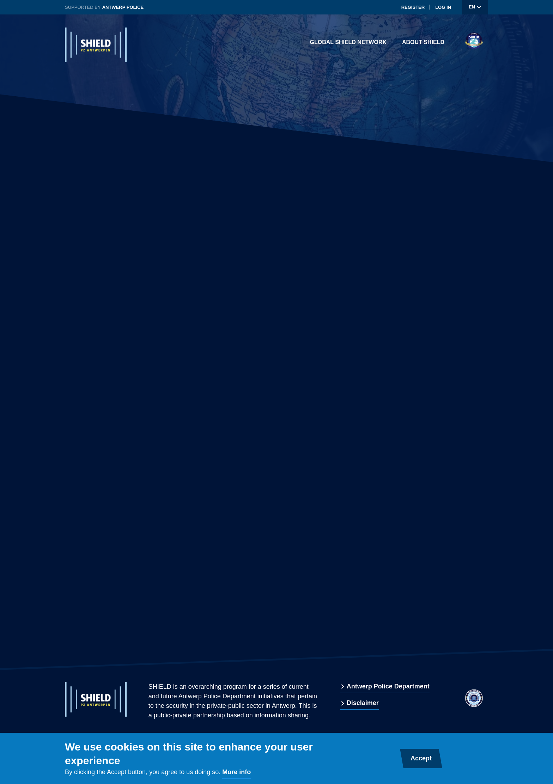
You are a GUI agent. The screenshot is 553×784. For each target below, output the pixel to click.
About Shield (423, 42)
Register (413, 7)
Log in (443, 7)
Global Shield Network (348, 42)
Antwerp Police (123, 7)
